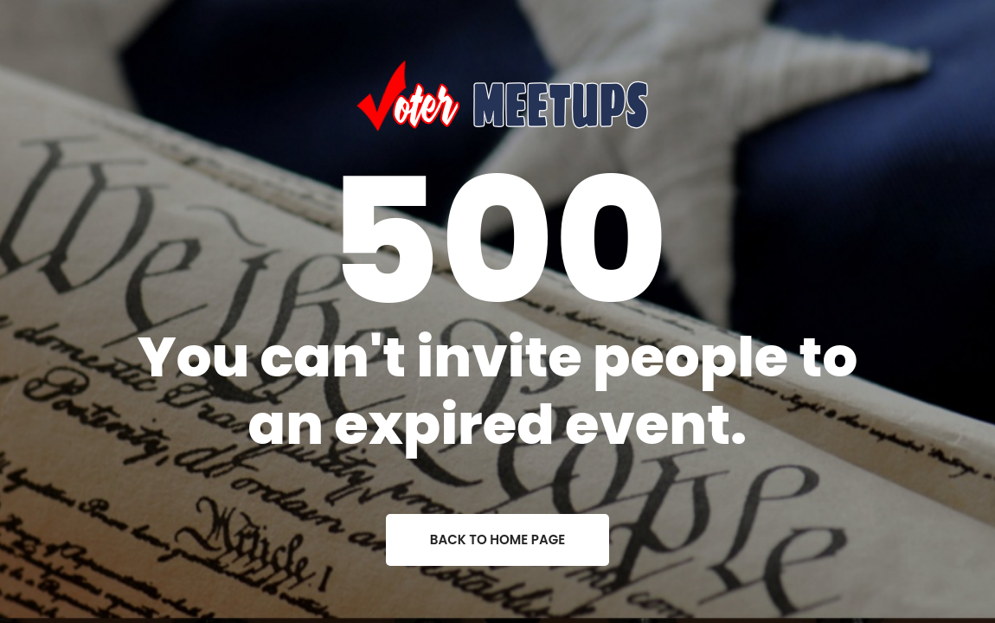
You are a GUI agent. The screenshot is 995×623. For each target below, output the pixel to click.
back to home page (497, 539)
